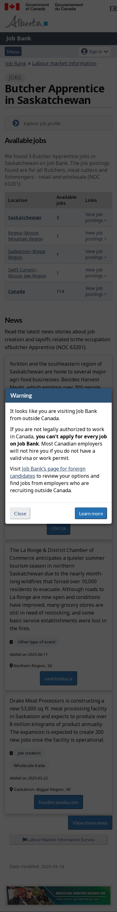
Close (20, 513)
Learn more (91, 513)
